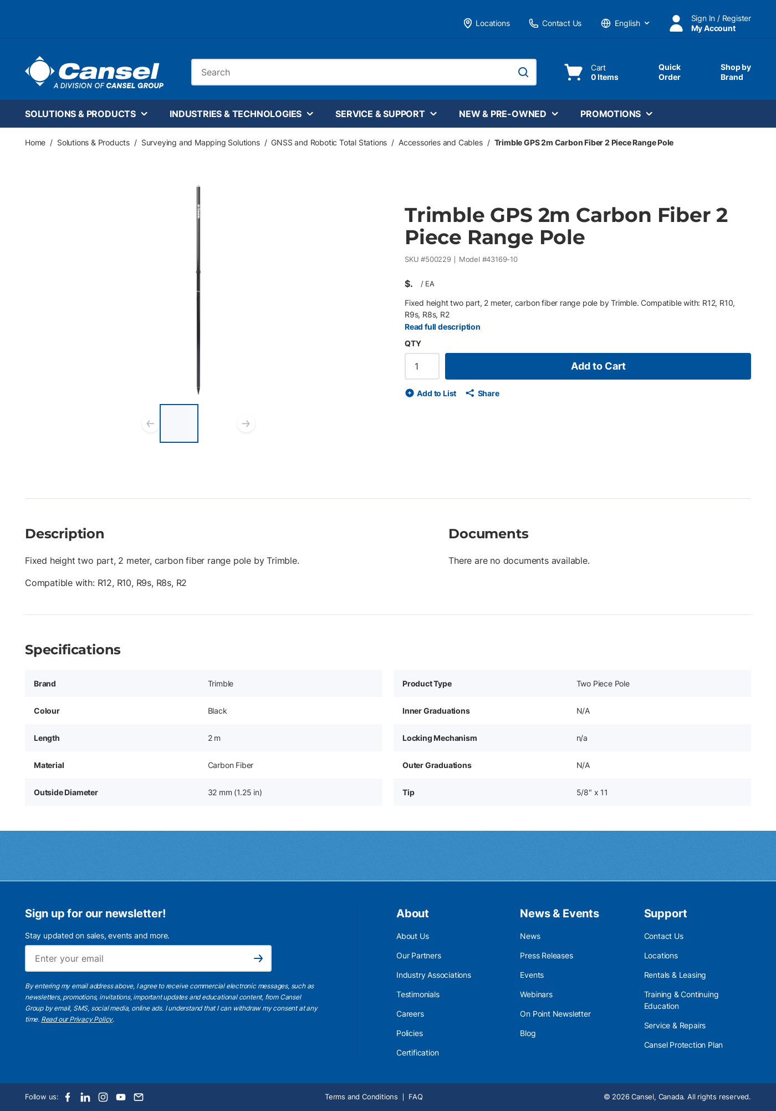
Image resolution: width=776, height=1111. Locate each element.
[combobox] (364, 72)
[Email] (138, 1097)
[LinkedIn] (85, 1097)
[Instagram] (103, 1097)
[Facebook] (67, 1097)
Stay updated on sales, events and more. (97, 935)
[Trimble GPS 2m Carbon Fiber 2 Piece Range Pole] (179, 423)
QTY (413, 343)
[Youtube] (120, 1097)
